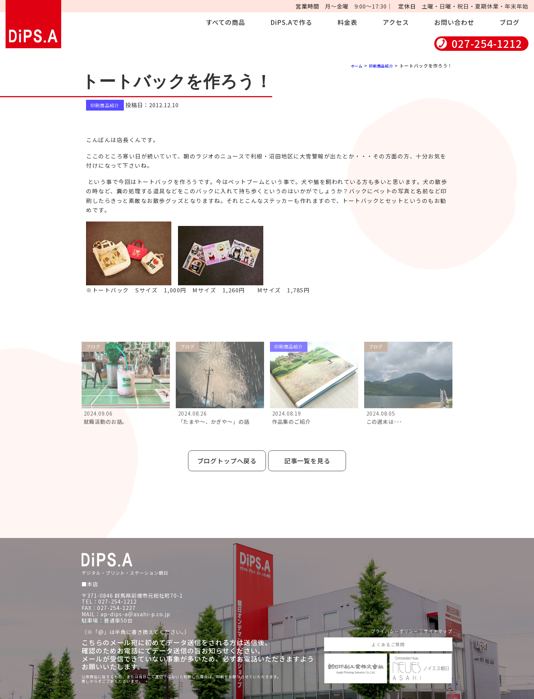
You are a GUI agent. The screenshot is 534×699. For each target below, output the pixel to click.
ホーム (350, 65)
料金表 (347, 22)
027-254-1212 (487, 43)
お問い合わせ (454, 22)
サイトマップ (435, 623)
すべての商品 (225, 22)
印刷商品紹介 (378, 65)
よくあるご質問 (388, 636)
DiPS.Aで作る (291, 22)
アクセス (396, 22)
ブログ (510, 22)
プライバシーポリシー (385, 623)
